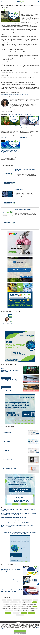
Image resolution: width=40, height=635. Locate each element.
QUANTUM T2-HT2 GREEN (9, 468)
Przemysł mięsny (25, 608)
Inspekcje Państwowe (7, 604)
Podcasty (34, 606)
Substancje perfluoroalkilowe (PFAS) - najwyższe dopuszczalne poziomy (29, 126)
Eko (20, 602)
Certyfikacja (10, 114)
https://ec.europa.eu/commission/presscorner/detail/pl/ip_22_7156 (14, 94)
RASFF (32, 610)
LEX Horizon (6, 450)
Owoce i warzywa (22, 606)
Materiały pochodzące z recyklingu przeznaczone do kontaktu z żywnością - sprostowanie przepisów (10, 151)
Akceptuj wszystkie (19, 630)
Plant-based (29, 606)
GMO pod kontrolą (7, 459)
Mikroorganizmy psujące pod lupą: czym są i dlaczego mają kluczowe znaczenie (11, 570)
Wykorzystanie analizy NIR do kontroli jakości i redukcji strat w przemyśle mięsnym (11, 590)
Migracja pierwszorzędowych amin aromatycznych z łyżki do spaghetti (9, 380)
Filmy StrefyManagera (27, 602)
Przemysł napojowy (9, 610)
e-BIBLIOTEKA (4, 3)
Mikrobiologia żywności (32, 604)
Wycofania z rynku (32, 612)
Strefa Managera (8, 612)
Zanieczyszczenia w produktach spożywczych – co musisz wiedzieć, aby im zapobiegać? (11, 580)
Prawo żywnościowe (18, 114)
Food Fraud (35, 602)
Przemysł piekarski (18, 610)
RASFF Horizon (6, 441)
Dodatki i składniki (14, 602)
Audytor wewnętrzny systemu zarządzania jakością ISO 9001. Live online (16, 520)
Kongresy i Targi (16, 604)
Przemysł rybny (26, 610)
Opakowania (14, 606)
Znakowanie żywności (20, 615)
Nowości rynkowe (7, 606)
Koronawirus (23, 604)
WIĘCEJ (36, 3)
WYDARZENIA (15, 3)
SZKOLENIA (25, 3)
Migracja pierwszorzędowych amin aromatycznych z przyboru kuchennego (10, 389)
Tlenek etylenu (23, 612)
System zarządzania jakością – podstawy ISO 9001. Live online (13, 517)
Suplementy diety (16, 612)
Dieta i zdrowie (6, 602)
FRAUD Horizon (7, 432)
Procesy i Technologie (27, 114)
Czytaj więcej (3, 137)
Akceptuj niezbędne (19, 633)
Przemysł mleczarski (33, 608)
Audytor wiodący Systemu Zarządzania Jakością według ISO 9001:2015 (15, 522)
